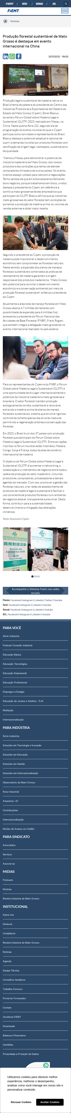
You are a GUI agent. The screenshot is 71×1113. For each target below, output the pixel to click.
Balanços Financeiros (14, 1035)
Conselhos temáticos (14, 979)
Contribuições (10, 810)
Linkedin (38, 600)
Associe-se (9, 863)
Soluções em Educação (15, 754)
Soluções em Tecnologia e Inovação (22, 745)
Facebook (16, 600)
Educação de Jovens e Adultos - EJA (23, 701)
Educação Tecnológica (15, 663)
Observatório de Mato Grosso (19, 782)
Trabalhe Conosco (12, 989)
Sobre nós (8, 914)
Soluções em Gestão (14, 763)
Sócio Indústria (11, 636)
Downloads (9, 1026)
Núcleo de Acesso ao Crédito (18, 828)
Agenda (7, 961)
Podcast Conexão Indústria (17, 645)
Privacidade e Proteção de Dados (21, 1054)
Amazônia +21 (10, 801)
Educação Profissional (15, 682)
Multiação (8, 710)
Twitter (48, 600)
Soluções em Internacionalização (20, 773)
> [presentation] (59, 554)
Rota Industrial (11, 791)
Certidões (8, 1044)
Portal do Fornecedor (14, 998)
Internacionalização (13, 719)
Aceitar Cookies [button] (49, 1102)
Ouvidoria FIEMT (12, 1016)
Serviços (7, 854)
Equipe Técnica (11, 970)
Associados (9, 845)
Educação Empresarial (15, 673)
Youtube (58, 600)
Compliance (9, 933)
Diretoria (7, 924)
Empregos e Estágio (13, 691)
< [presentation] (12, 554)
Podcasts (8, 880)
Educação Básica (12, 654)
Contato (7, 1007)
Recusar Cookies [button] (21, 1102)
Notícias (15, 21)
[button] (32, 576)
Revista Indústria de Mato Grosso (21, 898)
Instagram (27, 600)
